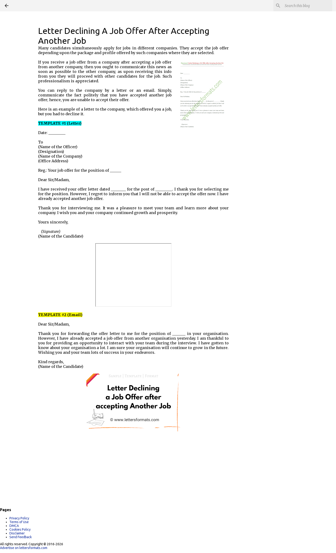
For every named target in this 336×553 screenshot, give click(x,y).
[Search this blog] (307, 5)
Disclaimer (17, 533)
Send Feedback (20, 537)
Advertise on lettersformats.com (23, 548)
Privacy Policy (19, 518)
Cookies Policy (20, 529)
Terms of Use (19, 522)
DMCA (14, 526)
